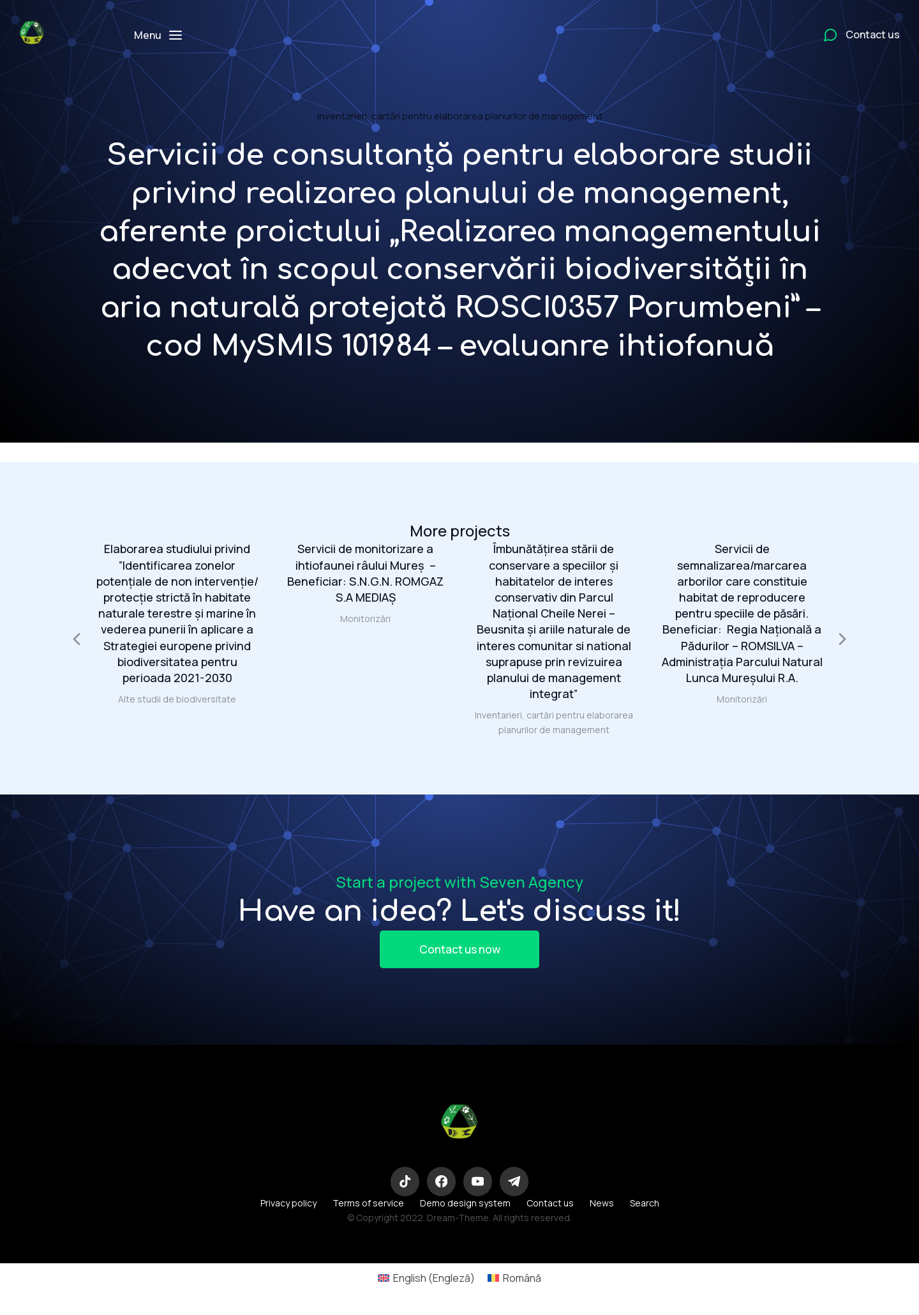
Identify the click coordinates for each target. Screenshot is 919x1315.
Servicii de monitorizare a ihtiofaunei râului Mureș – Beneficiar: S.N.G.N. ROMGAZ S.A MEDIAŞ (365, 573)
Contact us (550, 1207)
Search (644, 1207)
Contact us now (459, 950)
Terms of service (368, 1207)
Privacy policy (288, 1207)
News (602, 1207)
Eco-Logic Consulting (459, 1158)
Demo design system (465, 1207)
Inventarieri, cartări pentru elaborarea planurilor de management (459, 116)
